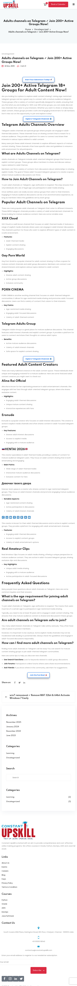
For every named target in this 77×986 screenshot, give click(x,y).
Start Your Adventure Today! (38, 80)
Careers (5, 871)
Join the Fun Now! (38, 675)
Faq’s (4, 879)
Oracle (4, 904)
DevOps (5, 912)
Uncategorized (41, 29)
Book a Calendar (58, 4)
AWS (3, 908)
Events (4, 867)
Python (4, 900)
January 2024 (12, 727)
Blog (3, 875)
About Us (5, 863)
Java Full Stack (8, 916)
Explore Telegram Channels (38, 119)
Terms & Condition (9, 887)
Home (28, 29)
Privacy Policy (7, 883)
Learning (10, 753)
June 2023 (11, 735)
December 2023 (13, 731)
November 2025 (13, 722)
